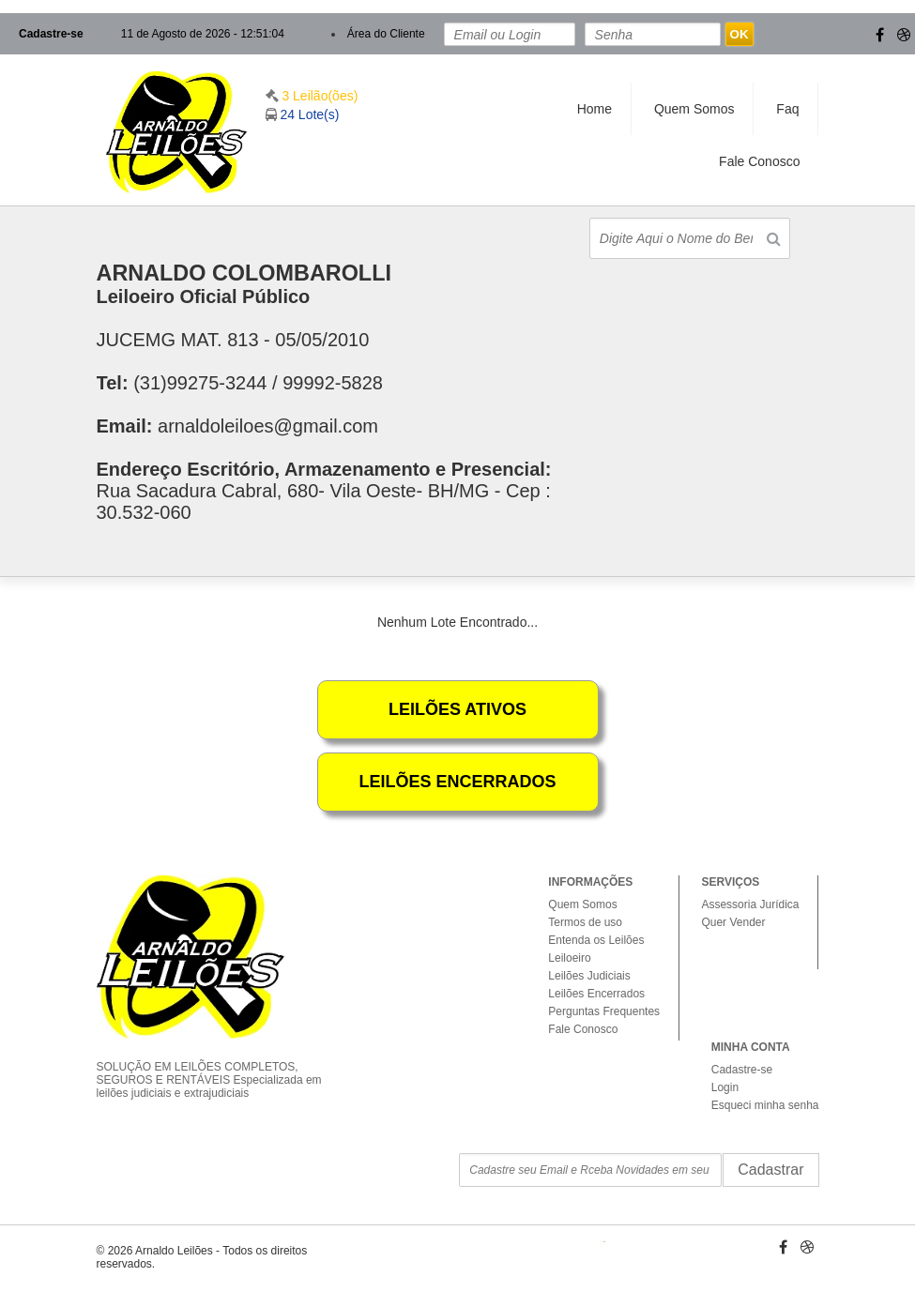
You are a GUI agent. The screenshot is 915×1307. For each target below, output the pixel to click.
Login (725, 1087)
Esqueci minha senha (765, 1105)
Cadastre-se (51, 33)
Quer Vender (733, 922)
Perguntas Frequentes (604, 1011)
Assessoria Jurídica (750, 904)
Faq (787, 108)
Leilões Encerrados (596, 993)
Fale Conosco (759, 161)
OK (739, 34)
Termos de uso (585, 922)
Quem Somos (694, 108)
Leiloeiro (569, 958)
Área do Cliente (386, 33)
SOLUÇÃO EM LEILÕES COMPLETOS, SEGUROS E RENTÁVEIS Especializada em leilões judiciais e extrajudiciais (217, 1064)
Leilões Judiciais (589, 975)
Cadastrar (770, 1170)
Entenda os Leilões (596, 940)
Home (594, 108)
